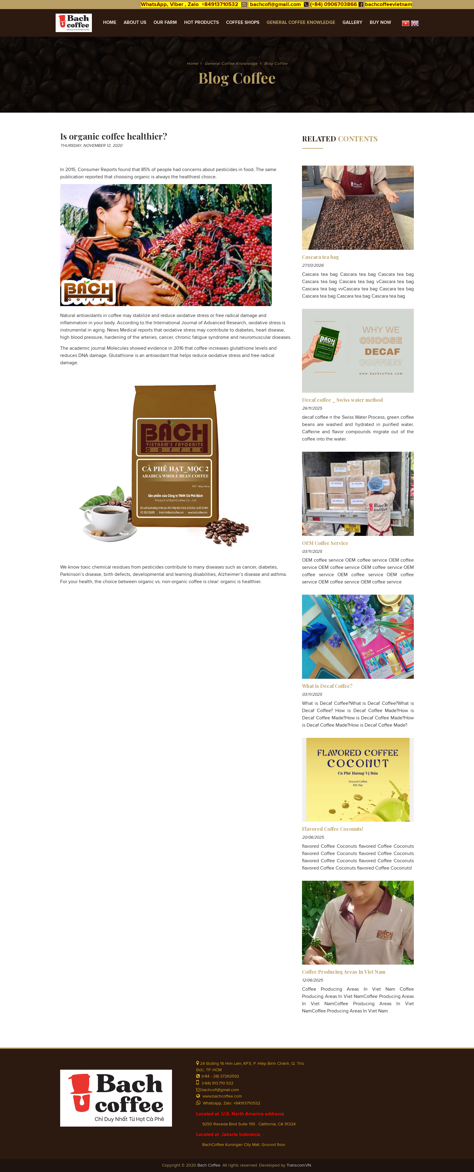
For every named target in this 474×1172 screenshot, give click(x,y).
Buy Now (380, 22)
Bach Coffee (208, 1165)
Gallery (352, 22)
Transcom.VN (299, 1165)
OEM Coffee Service (325, 543)
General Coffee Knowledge (301, 22)
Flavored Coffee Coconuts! (332, 829)
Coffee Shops (242, 22)
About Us (135, 22)
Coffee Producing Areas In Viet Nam (343, 972)
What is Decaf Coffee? (327, 686)
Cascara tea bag (320, 257)
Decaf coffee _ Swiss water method (342, 400)
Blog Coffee (275, 64)
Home (109, 22)
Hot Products (201, 22)
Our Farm (165, 22)
